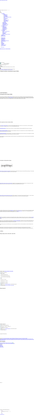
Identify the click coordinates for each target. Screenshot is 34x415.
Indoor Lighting (5, 20)
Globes (4, 19)
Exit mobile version (2, 414)
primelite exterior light (31, 339)
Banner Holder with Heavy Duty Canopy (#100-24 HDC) (6, 183)
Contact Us (2, 44)
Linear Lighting (5, 16)
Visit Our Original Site (5, 25)
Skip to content (5, 0)
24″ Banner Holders (10, 97)
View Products (2, 13)
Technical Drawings (5, 23)
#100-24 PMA (12, 285)
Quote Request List (5, 27)
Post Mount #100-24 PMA (3, 133)
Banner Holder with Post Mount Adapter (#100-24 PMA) (6, 195)
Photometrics (4, 33)
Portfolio (2, 42)
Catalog (5, 338)
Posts (4, 17)
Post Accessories (19, 338)
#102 (5, 329)
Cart (2, 413)
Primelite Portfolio (5, 32)
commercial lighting (23, 339)
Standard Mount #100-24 (3, 128)
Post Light (26, 338)
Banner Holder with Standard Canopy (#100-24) (12, 339)
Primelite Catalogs (3, 35)
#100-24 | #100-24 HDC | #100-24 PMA (8, 271)
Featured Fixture (7, 338)
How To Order (2, 39)
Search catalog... (3, 411)
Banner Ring (12, 210)
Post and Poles (23, 338)
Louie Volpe (11, 69)
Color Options (4, 24)
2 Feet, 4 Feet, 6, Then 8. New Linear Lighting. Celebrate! (7, 343)
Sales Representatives (5, 28)
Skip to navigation (2, 0)
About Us (4, 30)
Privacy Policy (1, 346)
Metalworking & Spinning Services (5, 40)
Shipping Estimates (5, 29)
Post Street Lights (6, 18)
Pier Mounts (16, 338)
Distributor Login (4, 26)
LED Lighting (13, 338)
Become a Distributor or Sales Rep (6, 34)
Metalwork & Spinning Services (6, 31)
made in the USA (27, 339)
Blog (3, 338)
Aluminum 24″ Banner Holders (4, 125)
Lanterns (10, 338)
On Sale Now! (5, 15)
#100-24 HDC (8, 285)
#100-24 (6, 285)
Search (2, 410)
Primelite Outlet (5, 14)
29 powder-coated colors (7, 328)
